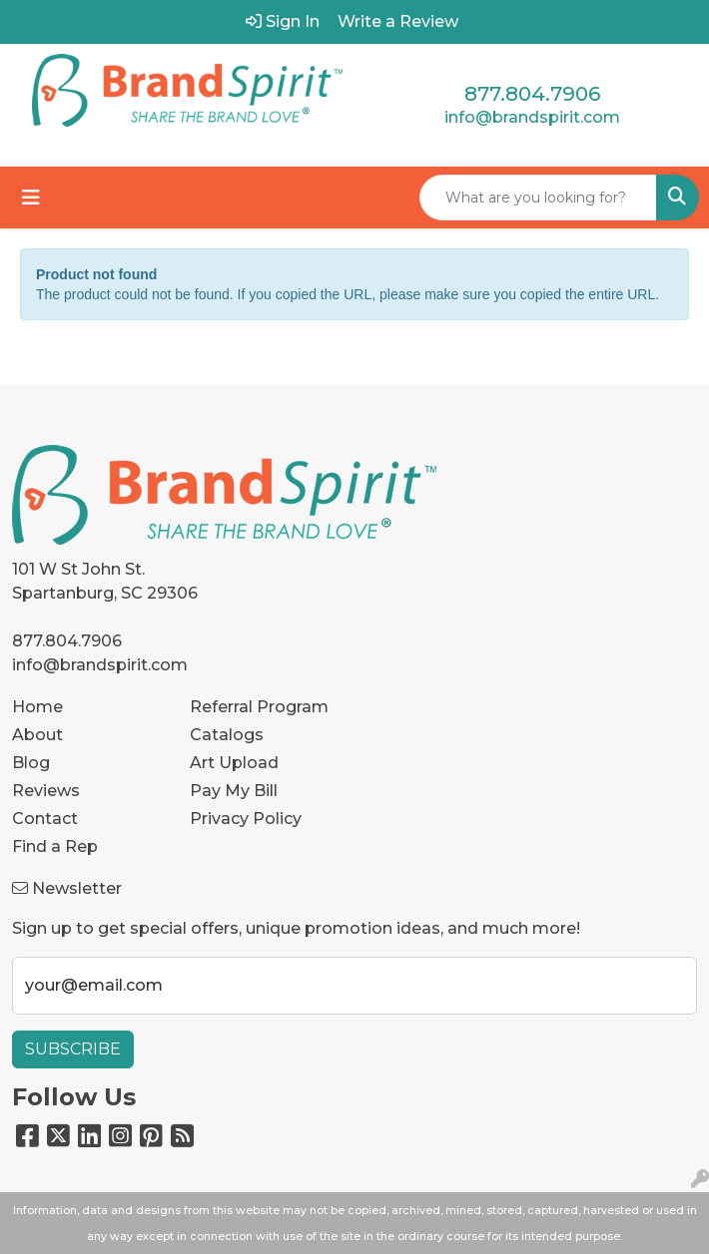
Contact (45, 818)
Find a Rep (55, 846)
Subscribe (73, 1049)
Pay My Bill (234, 790)
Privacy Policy (246, 818)
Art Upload (234, 762)
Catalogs (227, 734)
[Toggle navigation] (31, 197)
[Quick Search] (538, 197)
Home (37, 706)
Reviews (46, 790)
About (37, 734)
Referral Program (259, 706)
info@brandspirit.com (532, 117)
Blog (31, 762)
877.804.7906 (532, 94)
